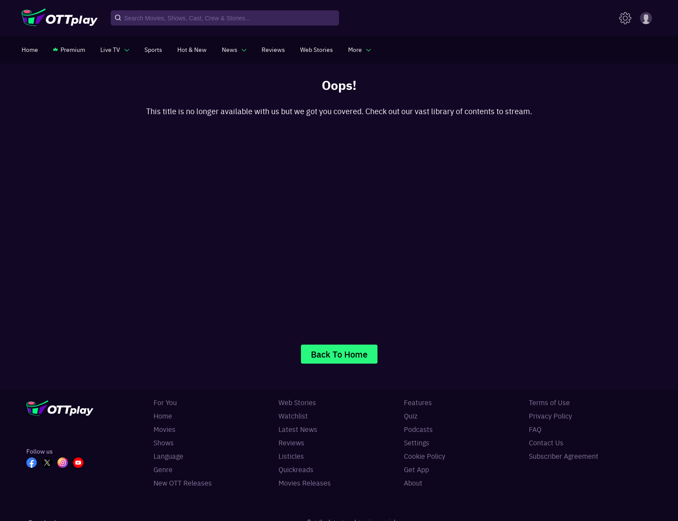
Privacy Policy (550, 415)
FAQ (535, 429)
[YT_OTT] (81, 463)
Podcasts (418, 429)
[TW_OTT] (50, 463)
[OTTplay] (60, 18)
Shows (164, 442)
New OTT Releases (183, 482)
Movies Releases (304, 482)
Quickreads (295, 469)
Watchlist (293, 415)
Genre (163, 469)
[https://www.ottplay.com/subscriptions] (69, 49)
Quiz (410, 415)
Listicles (291, 455)
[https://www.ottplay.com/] (30, 49)
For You (165, 402)
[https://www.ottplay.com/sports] (153, 49)
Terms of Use (549, 402)
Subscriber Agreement (563, 455)
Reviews (291, 442)
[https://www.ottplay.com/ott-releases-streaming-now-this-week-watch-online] (192, 49)
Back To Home (339, 354)
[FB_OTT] (34, 463)
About (413, 482)
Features (418, 402)
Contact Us (546, 442)
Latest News (297, 429)
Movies (165, 429)
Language (168, 455)
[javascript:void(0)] (114, 49)
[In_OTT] (65, 463)
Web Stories (297, 402)
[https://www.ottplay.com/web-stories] (316, 49)
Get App (416, 469)
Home (163, 415)
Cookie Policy (424, 455)
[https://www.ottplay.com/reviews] (273, 49)
